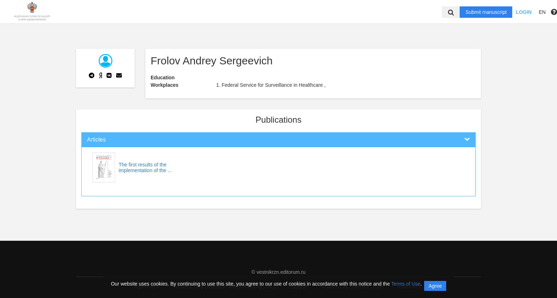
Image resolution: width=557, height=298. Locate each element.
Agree (435, 286)
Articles (96, 140)
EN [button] (542, 12)
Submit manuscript (486, 12)
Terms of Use (405, 284)
